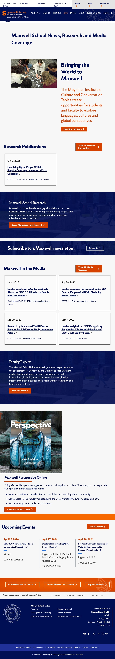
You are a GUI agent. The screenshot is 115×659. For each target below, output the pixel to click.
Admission (47, 13)
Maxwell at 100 (41, 4)
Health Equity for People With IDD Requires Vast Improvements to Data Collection (27, 170)
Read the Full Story (74, 129)
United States (43, 179)
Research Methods (29, 179)
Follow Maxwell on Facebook (62, 584)
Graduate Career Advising (41, 616)
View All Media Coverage (88, 268)
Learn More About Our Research (28, 225)
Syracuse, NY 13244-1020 (99, 622)
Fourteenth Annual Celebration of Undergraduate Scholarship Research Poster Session (92, 547)
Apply (77, 3)
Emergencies (50, 647)
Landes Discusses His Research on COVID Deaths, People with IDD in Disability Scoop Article (83, 292)
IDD (19, 179)
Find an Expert (20, 390)
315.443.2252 (103, 625)
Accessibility (38, 647)
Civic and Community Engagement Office (15, 4)
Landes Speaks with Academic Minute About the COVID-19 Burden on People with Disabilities (28, 292)
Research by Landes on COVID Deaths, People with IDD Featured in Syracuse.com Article (30, 329)
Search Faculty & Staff (60, 4)
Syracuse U (94, 647)
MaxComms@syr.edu (76, 595)
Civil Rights (12, 301)
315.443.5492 (98, 595)
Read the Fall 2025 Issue (20, 509)
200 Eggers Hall (103, 618)
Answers (34, 609)
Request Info (105, 3)
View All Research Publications (88, 146)
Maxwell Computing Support (69, 616)
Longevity (80, 301)
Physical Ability (37, 301)
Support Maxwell (97, 584)
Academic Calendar (23, 647)
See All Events (97, 526)
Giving (106, 13)
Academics (35, 13)
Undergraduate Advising (41, 612)
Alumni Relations (93, 13)
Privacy (85, 647)
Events (73, 13)
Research (57, 13)
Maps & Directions (64, 647)
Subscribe (95, 248)
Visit (90, 3)
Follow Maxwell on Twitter (22, 584)
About (81, 13)
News (66, 13)
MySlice (77, 647)
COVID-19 (12, 179)
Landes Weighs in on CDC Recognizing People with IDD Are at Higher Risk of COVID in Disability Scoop (81, 329)
